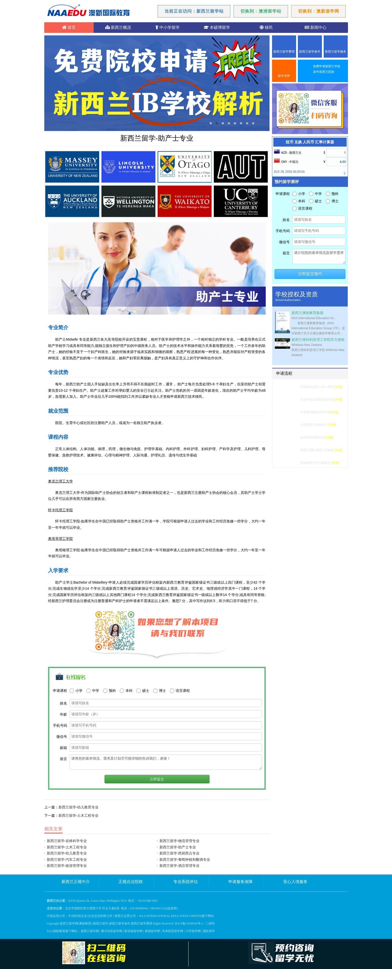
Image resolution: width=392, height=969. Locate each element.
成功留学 (291, 463)
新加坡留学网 (133, 931)
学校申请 (291, 412)
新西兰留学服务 (335, 51)
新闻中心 (315, 27)
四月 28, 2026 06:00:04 (289, 171)
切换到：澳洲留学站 (260, 11)
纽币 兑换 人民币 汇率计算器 (310, 142)
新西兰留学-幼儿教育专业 (78, 807)
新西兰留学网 (90, 931)
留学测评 (291, 387)
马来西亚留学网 (172, 931)
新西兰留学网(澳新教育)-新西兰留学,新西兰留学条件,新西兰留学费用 (106, 923)
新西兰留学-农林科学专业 (67, 841)
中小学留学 (167, 27)
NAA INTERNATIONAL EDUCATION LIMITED (170, 916)
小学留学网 (193, 931)
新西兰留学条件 (309, 51)
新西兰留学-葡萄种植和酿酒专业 (184, 859)
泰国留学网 (152, 931)
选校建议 (291, 400)
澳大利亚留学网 (111, 931)
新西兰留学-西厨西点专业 (179, 853)
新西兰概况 (118, 27)
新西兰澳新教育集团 (307, 313)
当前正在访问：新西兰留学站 (194, 11)
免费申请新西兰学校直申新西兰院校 (326, 69)
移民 (266, 27)
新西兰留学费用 (284, 51)
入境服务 (291, 450)
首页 (69, 27)
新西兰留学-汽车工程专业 (67, 859)
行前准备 (291, 437)
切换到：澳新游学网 (318, 11)
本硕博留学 (217, 27)
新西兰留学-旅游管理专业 (67, 866)
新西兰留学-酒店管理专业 (179, 866)
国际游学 (209, 931)
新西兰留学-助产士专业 (177, 847)
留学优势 (284, 76)
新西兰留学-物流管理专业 (179, 841)
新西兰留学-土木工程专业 (78, 815)
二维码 (210, 923)
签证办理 (291, 425)
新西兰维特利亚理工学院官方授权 (318, 340)
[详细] (338, 387)
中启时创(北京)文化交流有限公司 (90, 916)
